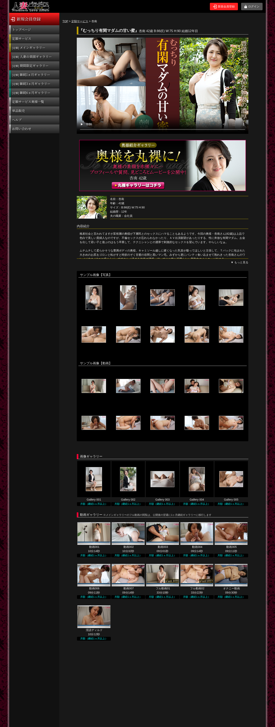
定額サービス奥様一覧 (28, 101)
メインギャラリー (28, 47)
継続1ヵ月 (31, 74)
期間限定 (30, 65)
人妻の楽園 (32, 56)
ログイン (251, 6)
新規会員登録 (224, 6)
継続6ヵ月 (31, 92)
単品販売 (18, 110)
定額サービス (21, 38)
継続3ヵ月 (31, 83)
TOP (65, 21)
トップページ (21, 29)
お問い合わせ (21, 128)
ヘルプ (17, 119)
